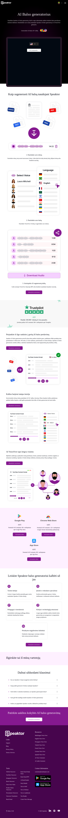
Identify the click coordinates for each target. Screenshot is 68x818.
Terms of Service (10, 752)
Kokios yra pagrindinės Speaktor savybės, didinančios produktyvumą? (29, 703)
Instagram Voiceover (11, 778)
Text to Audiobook (25, 793)
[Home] (6, 3)
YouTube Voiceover (11, 775)
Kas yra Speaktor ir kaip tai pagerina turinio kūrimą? (24, 680)
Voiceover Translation (11, 796)
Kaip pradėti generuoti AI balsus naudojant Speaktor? (24, 686)
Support (8, 743)
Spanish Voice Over (40, 754)
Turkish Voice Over (40, 745)
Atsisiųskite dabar (19, 534)
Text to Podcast (24, 789)
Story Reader (24, 783)
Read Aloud (9, 799)
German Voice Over (40, 751)
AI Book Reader (25, 780)
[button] (59, 3)
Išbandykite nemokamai (34, 292)
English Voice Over (40, 738)
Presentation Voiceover (12, 793)
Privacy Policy (10, 749)
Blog (7, 746)
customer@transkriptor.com (42, 771)
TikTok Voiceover (10, 771)
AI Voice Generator (40, 758)
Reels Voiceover (10, 781)
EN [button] (32, 44)
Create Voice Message (26, 799)
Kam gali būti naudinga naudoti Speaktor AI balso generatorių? (27, 698)
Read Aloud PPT (25, 777)
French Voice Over (40, 748)
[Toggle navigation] (65, 2)
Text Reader (24, 796)
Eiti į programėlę (33, 50)
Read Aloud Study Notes (25, 772)
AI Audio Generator (40, 761)
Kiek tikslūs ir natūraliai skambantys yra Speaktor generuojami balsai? (29, 692)
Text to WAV (24, 786)
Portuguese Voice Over (41, 742)
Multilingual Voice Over (41, 735)
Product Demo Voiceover (10, 788)
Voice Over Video (10, 784)
